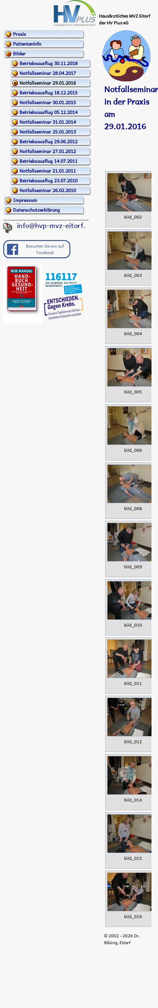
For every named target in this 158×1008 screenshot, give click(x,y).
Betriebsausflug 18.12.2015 (49, 92)
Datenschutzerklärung (36, 209)
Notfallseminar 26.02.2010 (48, 190)
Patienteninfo (27, 43)
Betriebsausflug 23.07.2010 (49, 180)
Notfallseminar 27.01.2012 (48, 151)
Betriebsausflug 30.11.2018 (49, 63)
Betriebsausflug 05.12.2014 (49, 112)
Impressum (25, 200)
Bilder (19, 53)
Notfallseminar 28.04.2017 (48, 73)
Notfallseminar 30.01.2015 (48, 102)
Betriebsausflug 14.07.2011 (49, 160)
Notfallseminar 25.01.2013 (48, 131)
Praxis (19, 33)
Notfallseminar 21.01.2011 (48, 170)
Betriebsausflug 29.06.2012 (49, 141)
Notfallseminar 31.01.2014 (48, 121)
